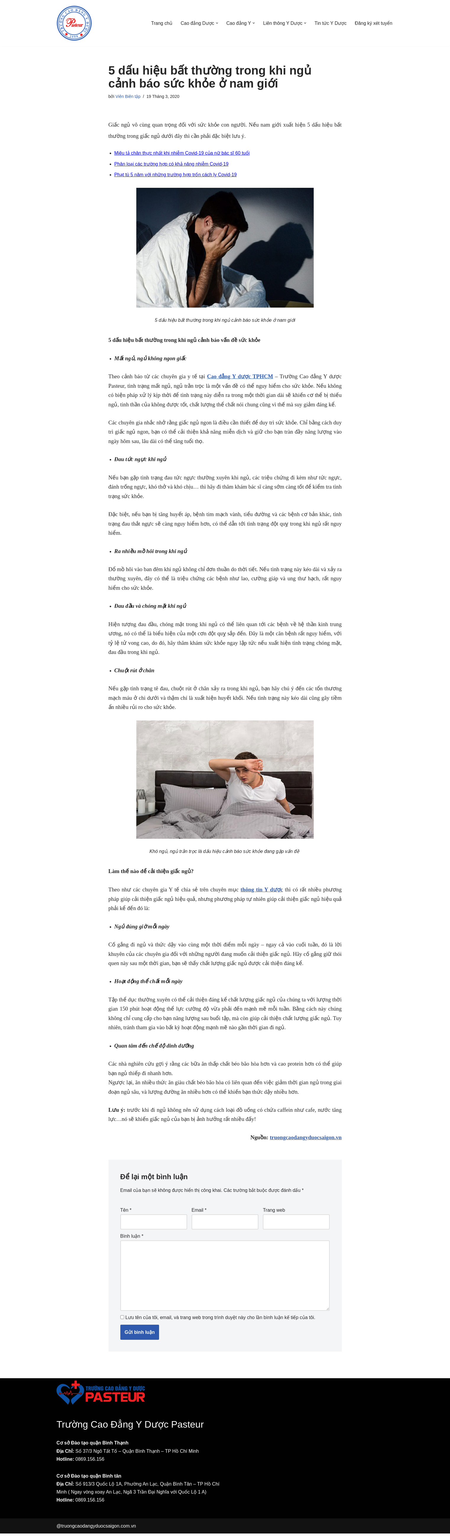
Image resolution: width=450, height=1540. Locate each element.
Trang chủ (160, 23)
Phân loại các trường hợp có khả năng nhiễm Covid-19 (172, 164)
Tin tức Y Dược (330, 23)
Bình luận (131, 1241)
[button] (215, 23)
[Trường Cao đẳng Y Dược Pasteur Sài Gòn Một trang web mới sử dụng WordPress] (74, 23)
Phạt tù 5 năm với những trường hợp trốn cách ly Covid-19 (176, 175)
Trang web (274, 1215)
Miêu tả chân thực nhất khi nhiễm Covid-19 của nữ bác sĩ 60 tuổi (182, 153)
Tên (126, 1215)
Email (199, 1215)
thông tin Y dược (262, 893)
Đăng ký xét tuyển (373, 23)
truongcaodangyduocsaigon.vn (305, 1142)
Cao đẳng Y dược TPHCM (240, 377)
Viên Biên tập (128, 96)
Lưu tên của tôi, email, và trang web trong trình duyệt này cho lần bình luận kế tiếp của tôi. (220, 1323)
